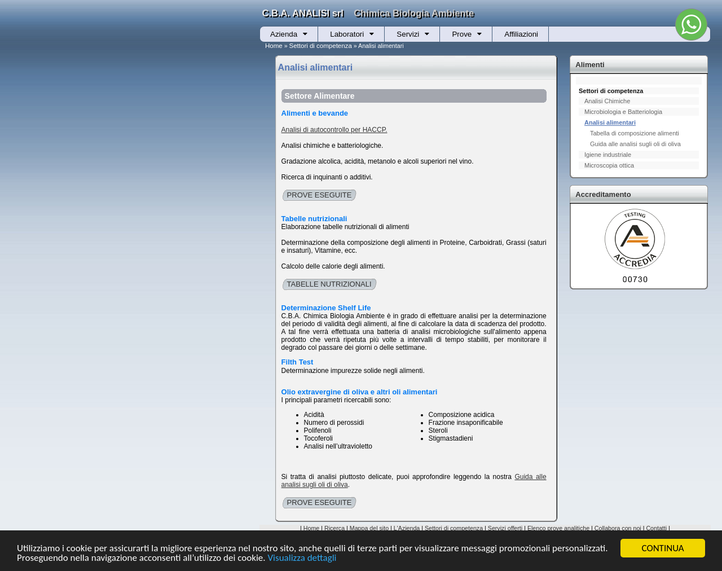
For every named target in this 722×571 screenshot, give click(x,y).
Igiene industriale (607, 154)
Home (274, 45)
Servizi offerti (505, 528)
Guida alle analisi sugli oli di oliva (635, 143)
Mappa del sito (369, 528)
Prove (462, 34)
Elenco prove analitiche (558, 528)
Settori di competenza (320, 45)
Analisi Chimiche (607, 101)
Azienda (283, 34)
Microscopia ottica (609, 165)
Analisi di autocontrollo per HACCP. (334, 130)
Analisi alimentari (610, 122)
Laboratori (347, 34)
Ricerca (334, 528)
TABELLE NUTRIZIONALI (329, 284)
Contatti (656, 528)
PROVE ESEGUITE (319, 195)
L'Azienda (407, 528)
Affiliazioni (521, 34)
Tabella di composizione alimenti (634, 133)
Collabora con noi (618, 528)
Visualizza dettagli (301, 558)
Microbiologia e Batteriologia (623, 111)
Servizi (408, 34)
